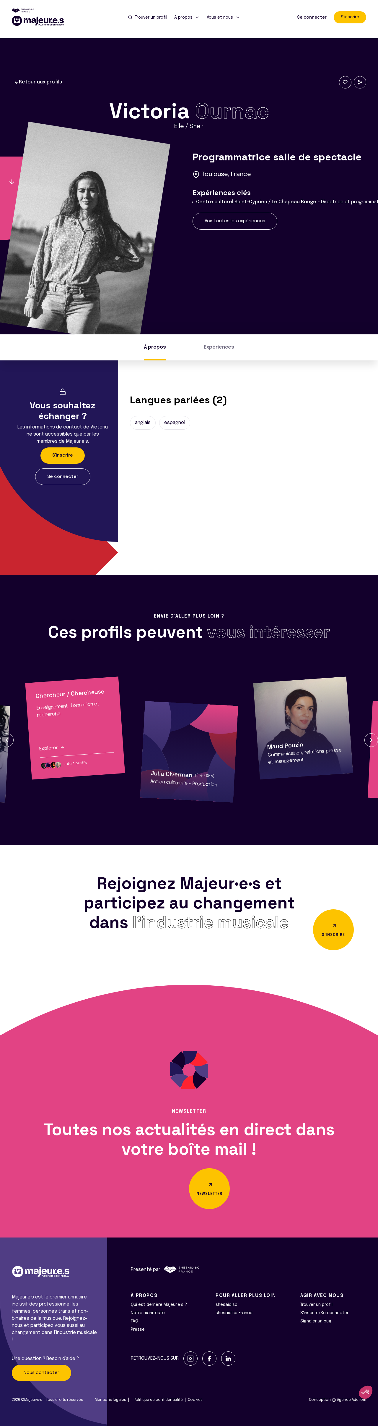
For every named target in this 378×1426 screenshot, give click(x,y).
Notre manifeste (148, 1313)
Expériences (219, 347)
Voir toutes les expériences (235, 221)
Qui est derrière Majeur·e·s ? (159, 1305)
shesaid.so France (234, 1313)
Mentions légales (110, 1400)
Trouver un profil (316, 1305)
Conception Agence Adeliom (337, 1400)
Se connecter (312, 17)
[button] (7, 740)
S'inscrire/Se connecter (324, 1313)
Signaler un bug (315, 1321)
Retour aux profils (38, 82)
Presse (138, 1329)
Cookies (195, 1400)
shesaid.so (226, 1305)
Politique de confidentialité (158, 1400)
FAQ (134, 1321)
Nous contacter (41, 1372)
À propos (155, 347)
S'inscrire (350, 17)
